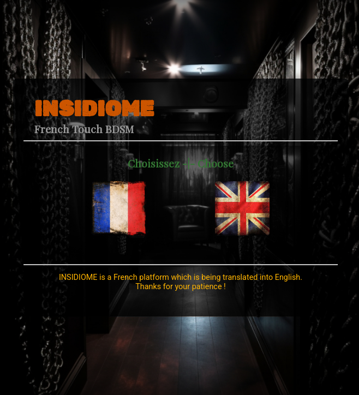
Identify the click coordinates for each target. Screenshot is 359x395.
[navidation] (119, 194)
